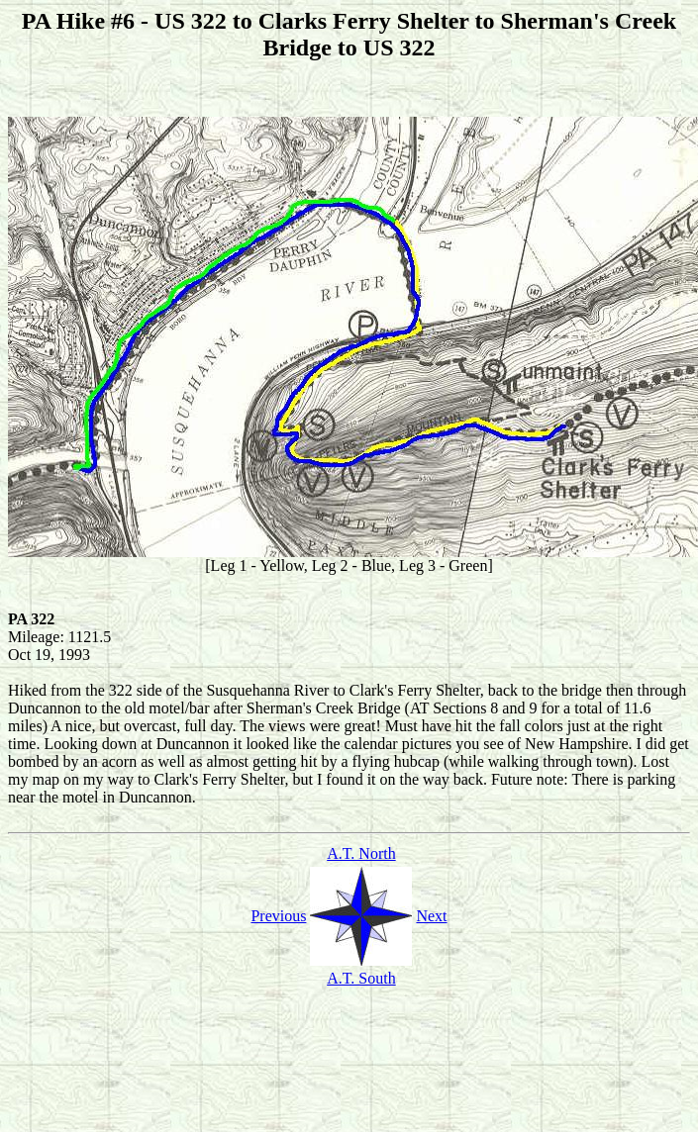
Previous (278, 915)
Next (431, 915)
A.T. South (361, 978)
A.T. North (361, 853)
